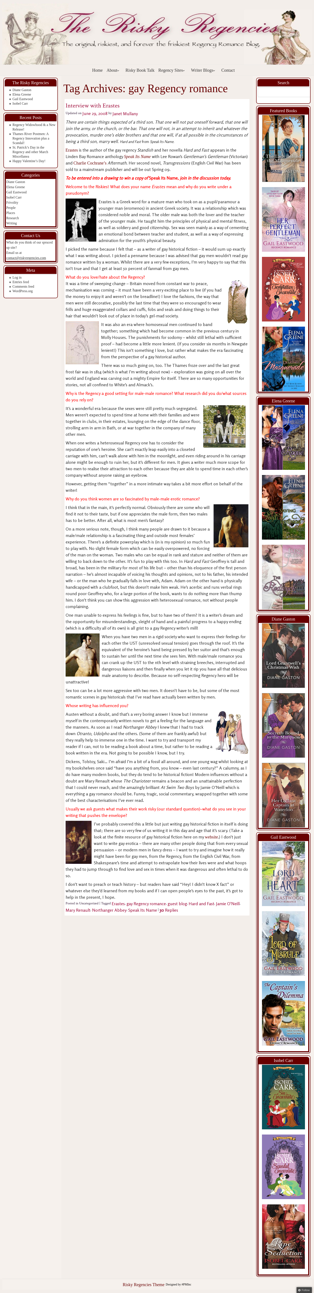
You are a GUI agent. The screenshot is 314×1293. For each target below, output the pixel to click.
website (211, 837)
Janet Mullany (125, 113)
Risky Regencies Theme (143, 1284)
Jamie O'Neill (228, 903)
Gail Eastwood (22, 99)
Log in (17, 277)
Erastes (72, 150)
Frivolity (12, 202)
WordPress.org (22, 291)
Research (12, 218)
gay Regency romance (146, 903)
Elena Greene (21, 94)
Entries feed (20, 282)
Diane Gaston (21, 90)
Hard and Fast (201, 903)
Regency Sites (171, 70)
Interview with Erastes (93, 106)
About (112, 70)
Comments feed (23, 286)
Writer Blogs (203, 70)
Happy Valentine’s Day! (28, 161)
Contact (228, 70)
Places (10, 213)
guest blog (177, 903)
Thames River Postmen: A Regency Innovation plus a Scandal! (30, 138)
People (11, 208)
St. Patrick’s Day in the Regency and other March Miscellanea (30, 152)
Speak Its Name (142, 910)
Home (97, 70)
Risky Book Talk (139, 70)
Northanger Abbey (109, 910)
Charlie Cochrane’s (90, 163)
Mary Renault (78, 910)
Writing (11, 223)
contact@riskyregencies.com (26, 258)
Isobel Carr (20, 103)
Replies (169, 910)
